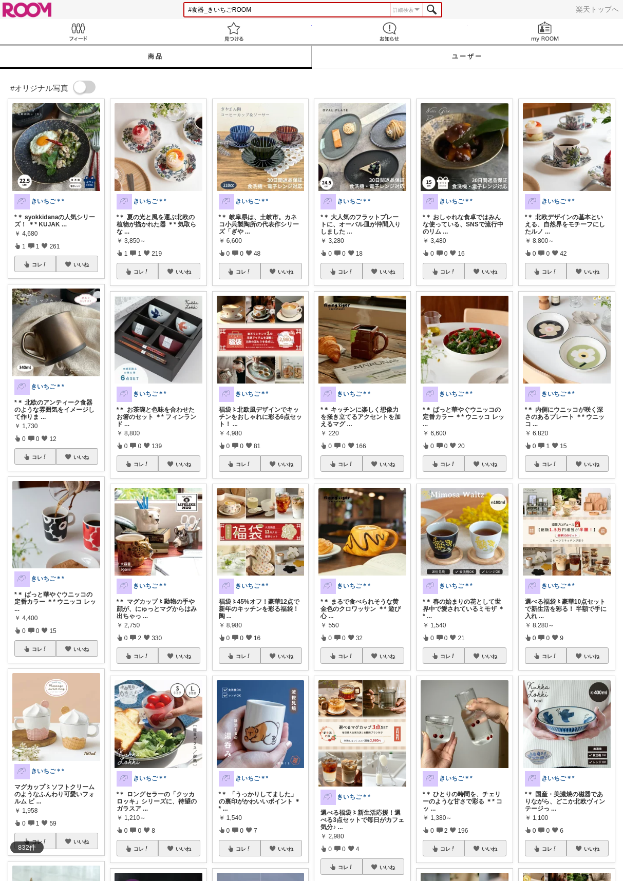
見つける (233, 31)
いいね (81, 264)
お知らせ (389, 31)
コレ (39, 264)
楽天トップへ (597, 9)
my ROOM (545, 31)
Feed (78, 31)
